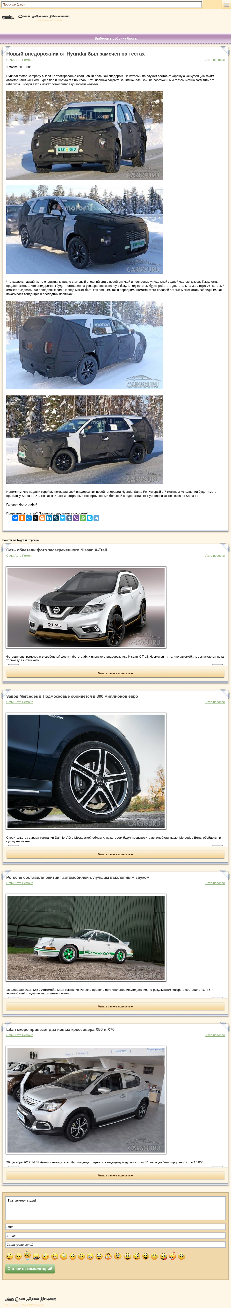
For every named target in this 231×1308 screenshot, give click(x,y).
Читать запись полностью (115, 673)
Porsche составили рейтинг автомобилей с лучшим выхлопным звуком (78, 877)
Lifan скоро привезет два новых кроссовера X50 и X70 (60, 1029)
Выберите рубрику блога (115, 38)
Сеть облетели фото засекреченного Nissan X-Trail (56, 550)
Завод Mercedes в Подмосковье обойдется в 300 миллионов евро (72, 696)
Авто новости (215, 60)
